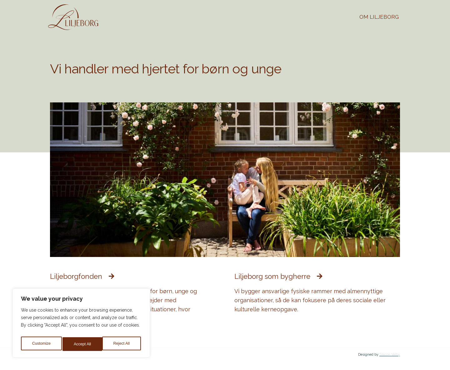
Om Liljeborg (379, 17)
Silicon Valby (389, 354)
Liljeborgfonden (80, 276)
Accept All (122, 344)
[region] (81, 325)
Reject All (82, 344)
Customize (41, 344)
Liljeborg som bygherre (279, 276)
